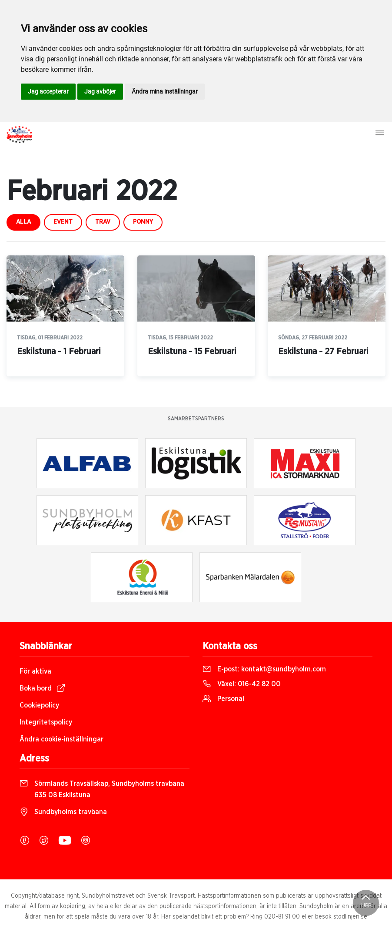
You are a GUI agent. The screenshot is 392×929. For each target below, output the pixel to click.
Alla (23, 222)
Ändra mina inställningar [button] (165, 91)
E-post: (264, 669)
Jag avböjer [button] (100, 91)
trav (102, 222)
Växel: (242, 684)
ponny (143, 222)
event (63, 222)
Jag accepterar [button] (48, 91)
